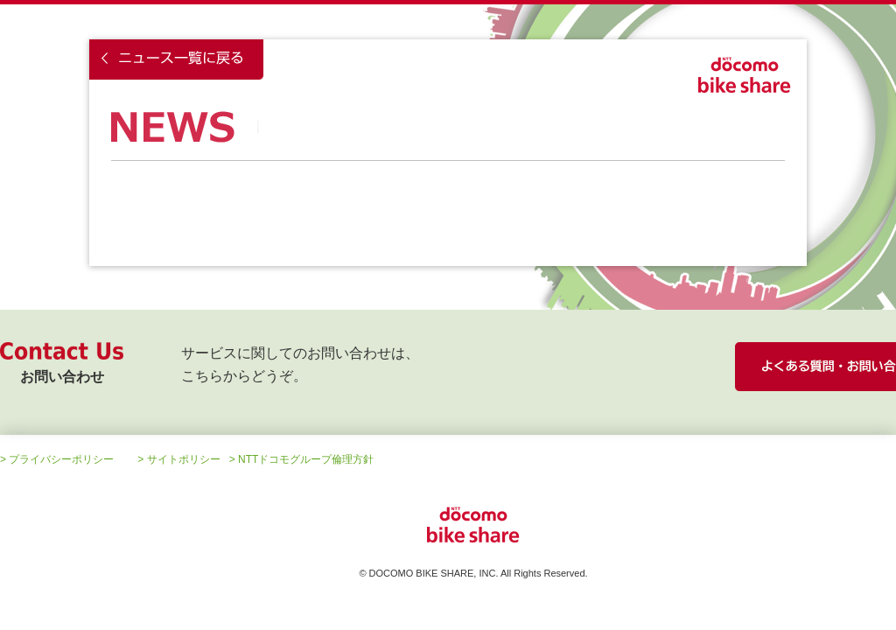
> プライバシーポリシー (57, 459)
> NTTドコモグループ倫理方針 (301, 459)
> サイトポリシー (178, 459)
